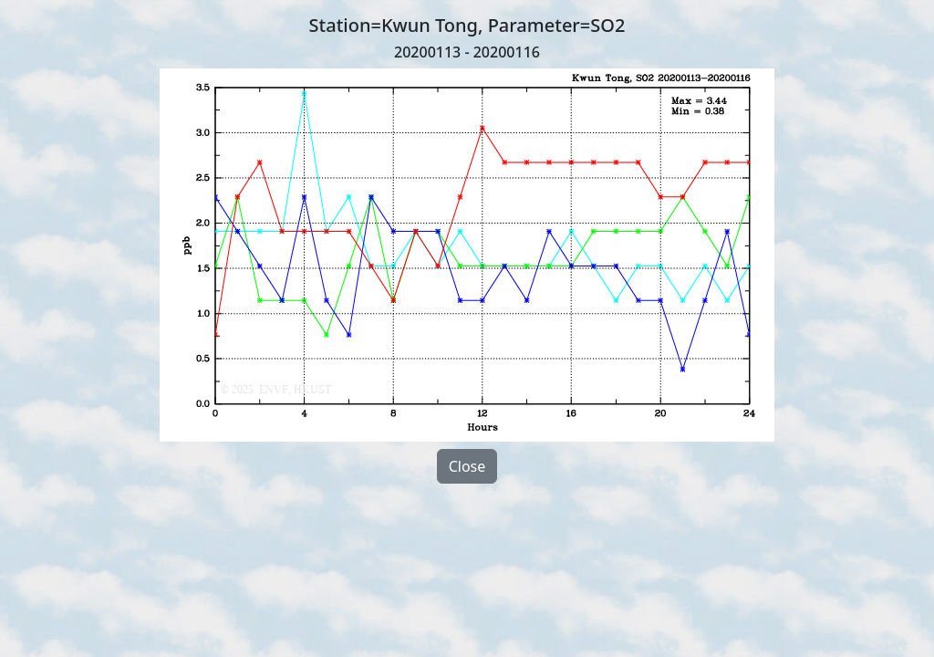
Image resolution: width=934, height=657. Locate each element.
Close (467, 466)
